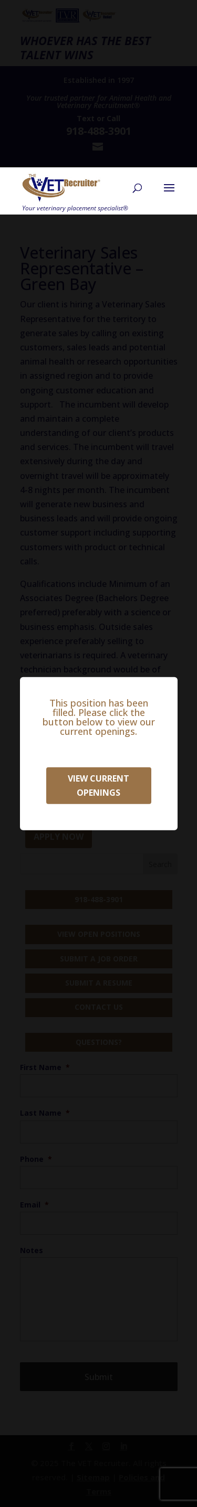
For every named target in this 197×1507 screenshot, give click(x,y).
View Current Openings (98, 785)
